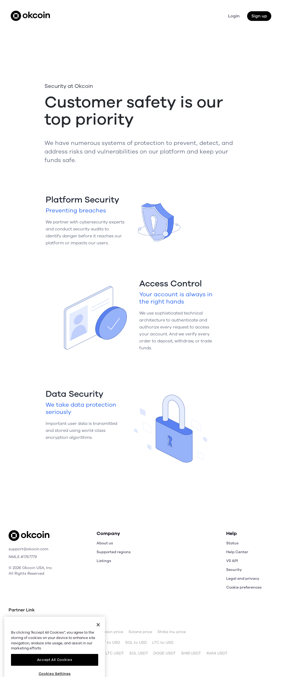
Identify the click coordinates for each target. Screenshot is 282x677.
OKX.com (45, 621)
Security (234, 569)
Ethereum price (75, 632)
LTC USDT (114, 653)
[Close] (98, 644)
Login (234, 16)
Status (232, 543)
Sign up (259, 16)
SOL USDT (138, 653)
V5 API (232, 560)
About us (105, 543)
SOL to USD (136, 643)
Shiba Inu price (172, 632)
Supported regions (114, 552)
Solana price (140, 632)
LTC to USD (162, 643)
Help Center (237, 552)
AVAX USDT (217, 653)
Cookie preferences (244, 587)
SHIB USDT (191, 653)
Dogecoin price (109, 632)
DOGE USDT (164, 653)
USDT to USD (108, 643)
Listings (104, 560)
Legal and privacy (242, 578)
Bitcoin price (44, 632)
